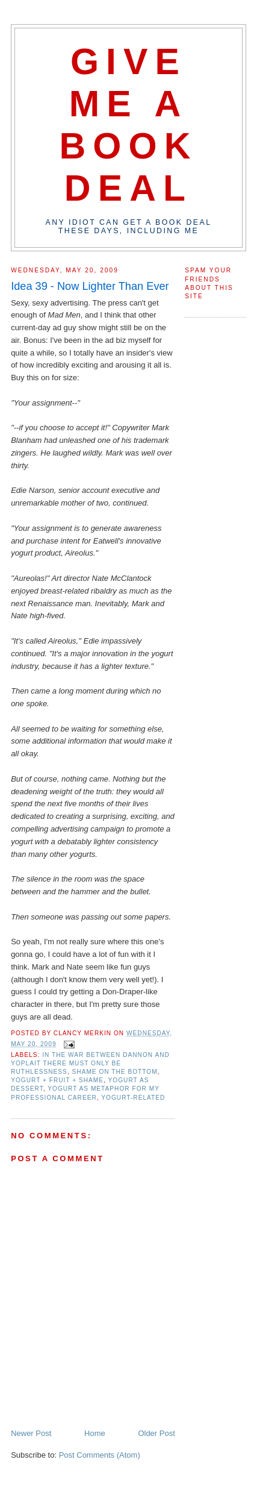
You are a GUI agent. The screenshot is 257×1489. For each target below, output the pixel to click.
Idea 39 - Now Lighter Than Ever (90, 286)
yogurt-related (133, 1097)
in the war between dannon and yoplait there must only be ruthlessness (90, 1063)
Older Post (156, 1433)
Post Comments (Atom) (99, 1454)
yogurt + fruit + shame (57, 1080)
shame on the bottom (115, 1071)
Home (94, 1433)
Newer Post (31, 1433)
